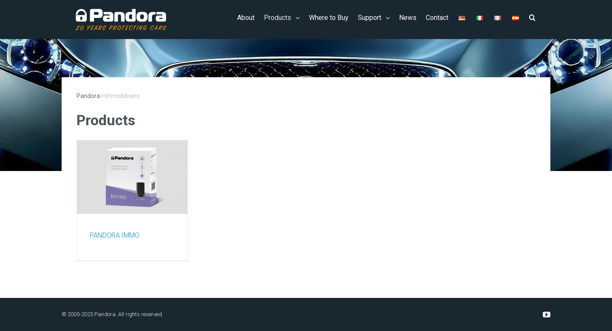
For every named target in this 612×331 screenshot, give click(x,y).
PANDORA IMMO (114, 235)
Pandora (88, 96)
